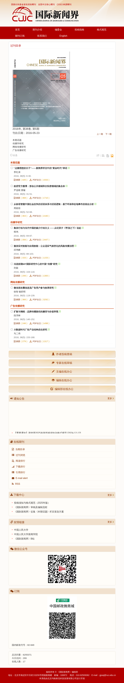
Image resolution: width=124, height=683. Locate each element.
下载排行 (18, 466)
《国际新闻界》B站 (24, 538)
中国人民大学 (21, 530)
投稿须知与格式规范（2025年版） (32, 503)
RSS (16, 484)
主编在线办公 (63, 371)
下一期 (108, 134)
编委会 (58, 29)
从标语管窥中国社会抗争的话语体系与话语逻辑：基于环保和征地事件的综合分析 (54, 204)
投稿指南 (79, 29)
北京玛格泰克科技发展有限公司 (62, 678)
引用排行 (18, 472)
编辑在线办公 (63, 380)
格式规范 (101, 29)
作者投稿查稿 (63, 354)
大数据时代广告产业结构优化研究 (30, 329)
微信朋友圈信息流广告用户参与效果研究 (34, 288)
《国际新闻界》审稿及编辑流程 (30, 507)
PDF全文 (37, 180)
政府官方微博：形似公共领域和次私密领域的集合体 (39, 186)
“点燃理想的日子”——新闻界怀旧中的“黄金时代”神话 (40, 168)
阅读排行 (18, 461)
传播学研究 (18, 143)
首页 (17, 29)
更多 (110, 398)
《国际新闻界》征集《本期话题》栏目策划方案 (39, 511)
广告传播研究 (19, 150)
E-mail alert (20, 478)
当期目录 (18, 449)
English (63, 36)
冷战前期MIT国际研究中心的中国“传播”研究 (36, 264)
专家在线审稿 (63, 363)
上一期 (100, 134)
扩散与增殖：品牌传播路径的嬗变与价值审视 (36, 311)
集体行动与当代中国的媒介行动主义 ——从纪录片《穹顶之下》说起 (47, 228)
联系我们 (42, 36)
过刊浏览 (18, 455)
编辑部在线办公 (62, 389)
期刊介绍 (37, 29)
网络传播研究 (19, 147)
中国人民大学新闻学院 (26, 534)
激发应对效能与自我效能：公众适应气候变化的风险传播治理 (44, 246)
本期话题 (17, 140)
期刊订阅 (20, 36)
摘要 (17, 180)
